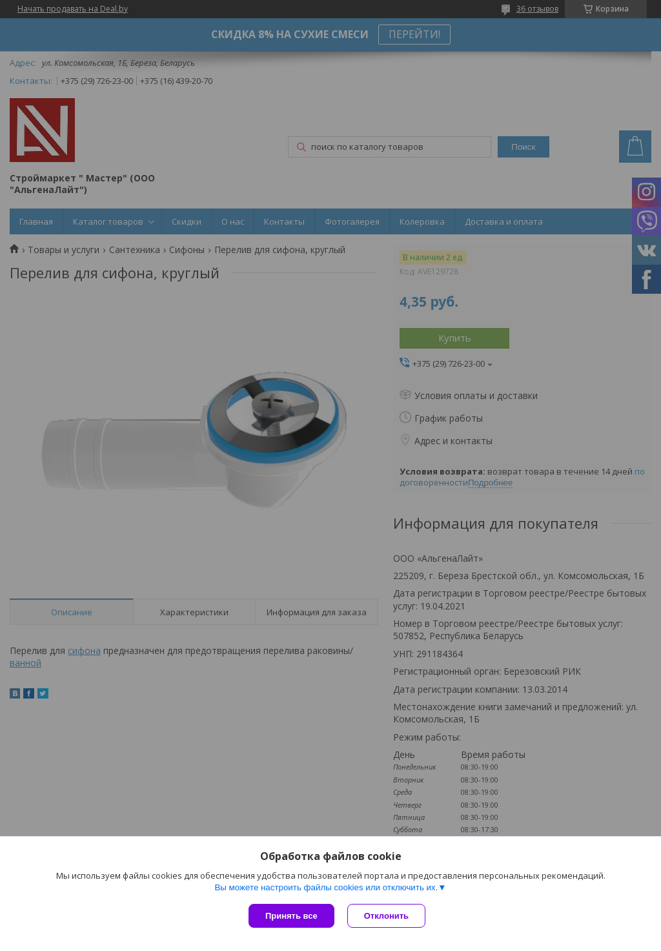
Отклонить (386, 916)
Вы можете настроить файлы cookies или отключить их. (326, 887)
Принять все (291, 916)
